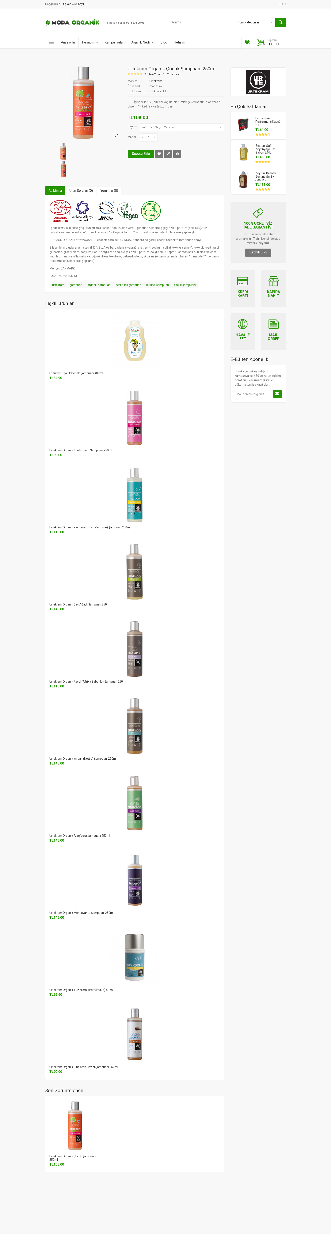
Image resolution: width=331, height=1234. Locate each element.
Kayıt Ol (82, 3)
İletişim (179, 42)
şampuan (76, 285)
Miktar (132, 137)
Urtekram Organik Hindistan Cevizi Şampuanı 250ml (83, 1067)
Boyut (132, 127)
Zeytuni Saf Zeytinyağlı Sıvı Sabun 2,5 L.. (265, 149)
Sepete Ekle (141, 154)
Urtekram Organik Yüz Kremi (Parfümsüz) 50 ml (81, 990)
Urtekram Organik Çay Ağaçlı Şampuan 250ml (79, 604)
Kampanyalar (114, 42)
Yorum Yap (173, 74)
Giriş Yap (66, 3)
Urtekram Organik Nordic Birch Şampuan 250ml (80, 450)
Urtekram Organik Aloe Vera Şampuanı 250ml (79, 835)
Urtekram (155, 81)
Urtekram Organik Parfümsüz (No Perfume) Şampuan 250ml (89, 527)
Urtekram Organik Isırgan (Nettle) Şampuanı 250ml (83, 758)
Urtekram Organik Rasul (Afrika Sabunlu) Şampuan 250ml (87, 681)
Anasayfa (68, 42)
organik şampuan (99, 285)
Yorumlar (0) (109, 191)
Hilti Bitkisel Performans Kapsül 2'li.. (268, 122)
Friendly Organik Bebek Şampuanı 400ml (76, 373)
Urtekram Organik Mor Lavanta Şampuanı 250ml (81, 912)
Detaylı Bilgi (258, 252)
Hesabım (90, 42)
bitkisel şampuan (157, 285)
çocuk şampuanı (185, 285)
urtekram (58, 285)
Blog (163, 42)
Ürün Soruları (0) (81, 191)
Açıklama (55, 191)
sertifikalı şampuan (128, 285)
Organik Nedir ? (142, 42)
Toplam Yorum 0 (154, 74)
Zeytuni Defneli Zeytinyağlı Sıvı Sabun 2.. (265, 176)
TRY (282, 3)
